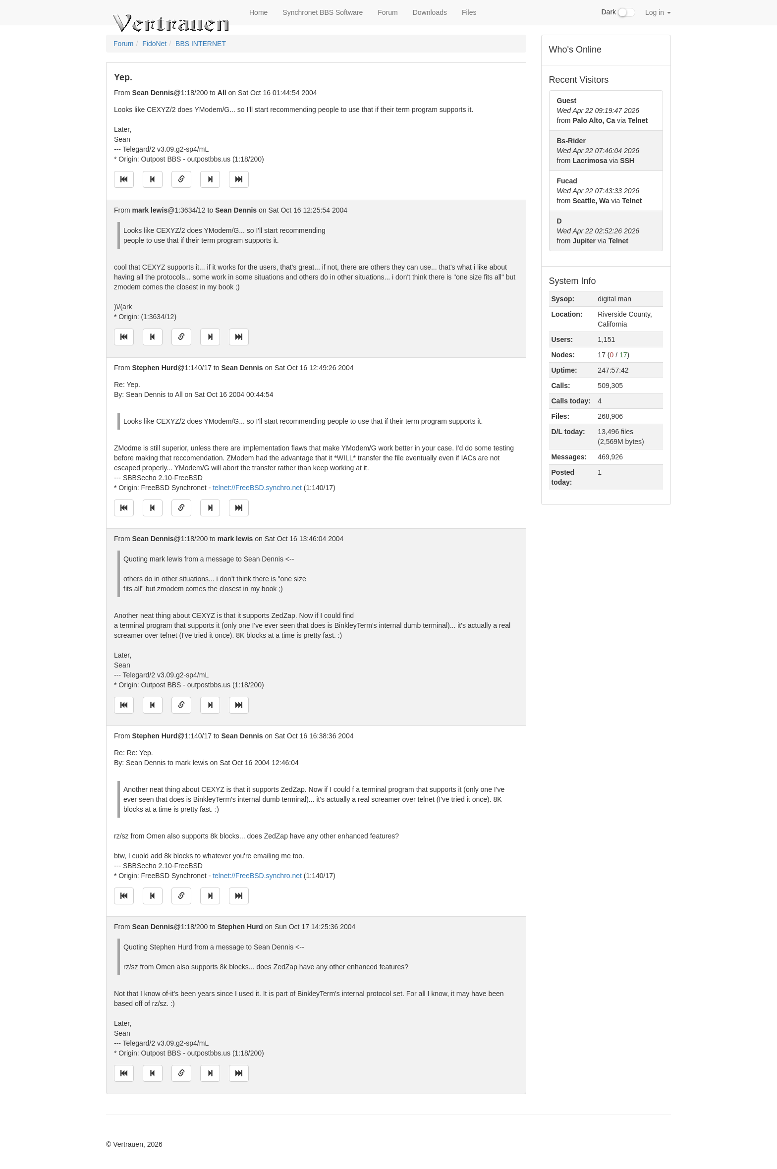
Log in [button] (658, 12)
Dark (618, 12)
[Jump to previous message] (153, 179)
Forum (387, 12)
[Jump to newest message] (239, 179)
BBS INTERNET (200, 44)
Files (469, 12)
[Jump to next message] (210, 179)
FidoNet (154, 44)
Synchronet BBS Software (322, 12)
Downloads (430, 12)
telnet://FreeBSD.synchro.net (257, 488)
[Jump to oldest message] (124, 179)
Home (258, 12)
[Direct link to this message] (181, 179)
